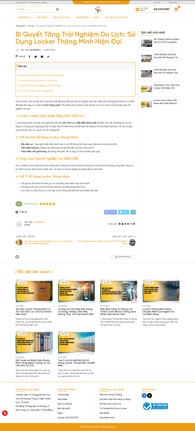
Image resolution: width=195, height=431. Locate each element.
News (97, 17)
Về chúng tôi (21, 3)
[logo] (97, 9)
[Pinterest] (128, 224)
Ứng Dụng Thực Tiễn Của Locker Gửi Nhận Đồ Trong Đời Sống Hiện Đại (166, 88)
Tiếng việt (172, 2)
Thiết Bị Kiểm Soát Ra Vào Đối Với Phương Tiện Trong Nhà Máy (166, 57)
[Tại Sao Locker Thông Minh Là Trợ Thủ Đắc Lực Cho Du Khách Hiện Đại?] (34, 291)
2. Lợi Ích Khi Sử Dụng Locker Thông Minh (37, 80)
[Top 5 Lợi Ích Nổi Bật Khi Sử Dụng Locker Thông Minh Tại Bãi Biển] (76, 342)
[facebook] (119, 224)
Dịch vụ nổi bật (62, 17)
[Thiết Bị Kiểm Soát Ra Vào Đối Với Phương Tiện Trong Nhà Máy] (146, 58)
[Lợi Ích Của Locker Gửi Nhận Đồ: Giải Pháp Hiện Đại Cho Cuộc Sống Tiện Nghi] (146, 104)
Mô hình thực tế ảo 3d (110, 404)
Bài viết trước (25, 237)
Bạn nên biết (82, 17)
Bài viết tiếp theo (124, 237)
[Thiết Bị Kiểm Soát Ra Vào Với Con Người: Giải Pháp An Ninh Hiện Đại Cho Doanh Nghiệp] (146, 73)
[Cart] (176, 9)
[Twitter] (125, 224)
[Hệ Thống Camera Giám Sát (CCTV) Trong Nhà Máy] (146, 43)
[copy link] (48, 56)
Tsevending (25, 17)
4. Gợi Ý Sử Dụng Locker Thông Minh (35, 91)
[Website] (122, 224)
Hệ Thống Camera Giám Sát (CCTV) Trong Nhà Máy (166, 42)
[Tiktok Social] (149, 395)
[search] (38, 9)
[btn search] (57, 9)
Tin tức (22, 283)
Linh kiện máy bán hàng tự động (115, 399)
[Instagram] (131, 224)
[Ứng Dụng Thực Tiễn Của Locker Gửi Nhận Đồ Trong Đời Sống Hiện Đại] (146, 89)
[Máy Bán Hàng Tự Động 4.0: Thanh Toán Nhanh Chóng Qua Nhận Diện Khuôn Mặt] (118, 291)
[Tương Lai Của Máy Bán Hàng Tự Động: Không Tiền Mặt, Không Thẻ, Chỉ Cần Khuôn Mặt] (76, 291)
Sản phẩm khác (107, 418)
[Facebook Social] (144, 395)
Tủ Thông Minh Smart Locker (113, 408)
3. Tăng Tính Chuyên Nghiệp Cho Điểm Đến (39, 86)
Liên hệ (157, 3)
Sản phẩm (43, 17)
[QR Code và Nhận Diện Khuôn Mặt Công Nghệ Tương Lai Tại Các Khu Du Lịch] (34, 342)
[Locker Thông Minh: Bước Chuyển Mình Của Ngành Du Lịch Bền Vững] (161, 291)
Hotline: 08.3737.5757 (116, 17)
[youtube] (134, 224)
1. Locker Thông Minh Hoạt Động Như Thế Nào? (40, 75)
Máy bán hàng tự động (38, 3)
